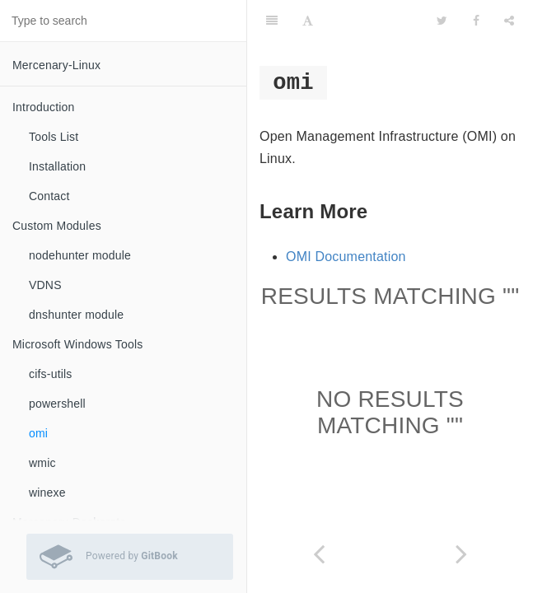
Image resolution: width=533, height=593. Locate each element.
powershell (57, 403)
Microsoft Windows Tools (77, 344)
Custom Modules (56, 225)
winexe (47, 492)
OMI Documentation (346, 257)
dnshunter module (76, 314)
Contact (49, 196)
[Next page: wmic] (462, 553)
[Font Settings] (307, 20)
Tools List (53, 136)
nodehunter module (80, 255)
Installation (57, 166)
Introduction (43, 107)
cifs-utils (50, 374)
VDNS (45, 285)
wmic (42, 462)
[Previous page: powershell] (318, 553)
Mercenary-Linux (56, 65)
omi (38, 433)
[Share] (509, 20)
